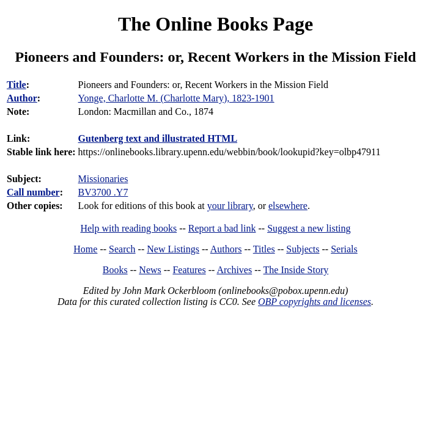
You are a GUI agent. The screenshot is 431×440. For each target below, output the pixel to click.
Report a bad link (222, 228)
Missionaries (103, 179)
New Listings (173, 249)
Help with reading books (128, 228)
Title (16, 84)
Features (188, 270)
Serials (344, 249)
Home (85, 249)
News (150, 270)
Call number (33, 192)
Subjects (302, 249)
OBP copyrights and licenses (314, 301)
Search (122, 249)
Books (115, 270)
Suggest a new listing (308, 228)
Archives (234, 270)
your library (230, 205)
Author (22, 98)
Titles (264, 249)
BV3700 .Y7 (103, 192)
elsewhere (288, 205)
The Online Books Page (215, 24)
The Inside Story (296, 270)
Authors (226, 249)
